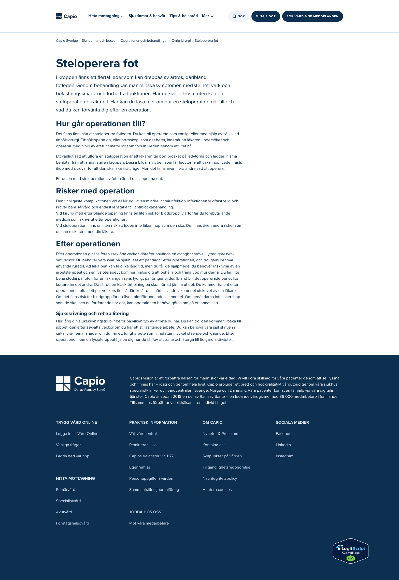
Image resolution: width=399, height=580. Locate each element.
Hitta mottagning (75, 479)
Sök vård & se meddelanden (313, 16)
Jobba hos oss (145, 512)
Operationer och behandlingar (144, 40)
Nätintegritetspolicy (220, 479)
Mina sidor (266, 16)
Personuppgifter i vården (151, 479)
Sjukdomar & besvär (147, 16)
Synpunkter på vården (222, 456)
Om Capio (212, 423)
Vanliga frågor (68, 445)
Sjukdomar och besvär (99, 40)
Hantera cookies (217, 490)
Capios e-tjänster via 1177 (151, 456)
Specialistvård (68, 501)
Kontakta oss (214, 445)
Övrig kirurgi (181, 40)
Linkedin (283, 445)
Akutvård (64, 512)
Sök (239, 16)
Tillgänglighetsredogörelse (226, 467)
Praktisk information (153, 423)
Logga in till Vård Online (77, 434)
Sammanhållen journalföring (154, 490)
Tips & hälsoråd (183, 16)
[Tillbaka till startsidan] (68, 16)
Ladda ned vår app (72, 456)
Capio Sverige (67, 40)
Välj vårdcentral (143, 434)
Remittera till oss (144, 445)
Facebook (285, 434)
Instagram (284, 456)
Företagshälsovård (72, 523)
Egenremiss (139, 467)
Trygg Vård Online (76, 423)
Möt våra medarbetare (149, 523)
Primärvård (65, 490)
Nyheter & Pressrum (220, 434)
